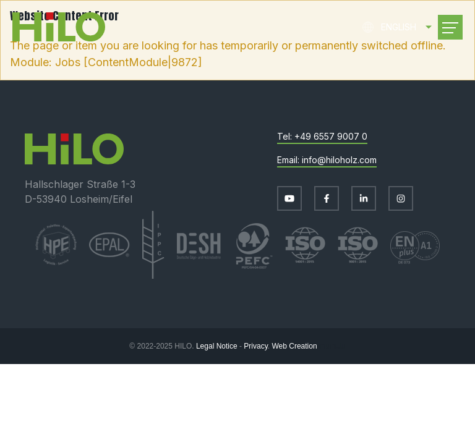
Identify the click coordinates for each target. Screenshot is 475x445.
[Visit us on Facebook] (326, 198)
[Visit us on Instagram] (400, 198)
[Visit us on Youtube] (289, 198)
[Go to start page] (59, 27)
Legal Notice (217, 346)
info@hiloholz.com (339, 160)
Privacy (255, 346)
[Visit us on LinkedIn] (363, 198)
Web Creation (294, 346)
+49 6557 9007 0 (330, 136)
